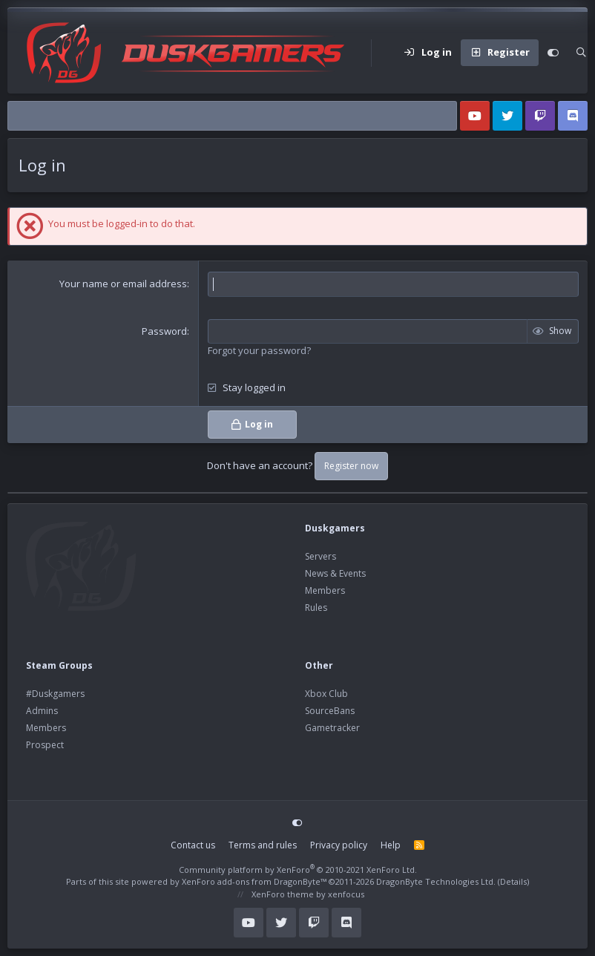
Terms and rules (263, 845)
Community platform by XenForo (298, 869)
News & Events (335, 573)
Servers (320, 556)
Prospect (45, 745)
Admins (42, 710)
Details (513, 881)
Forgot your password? (259, 350)
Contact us (193, 845)
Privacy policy (338, 845)
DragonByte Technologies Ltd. (436, 881)
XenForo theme (283, 894)
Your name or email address (123, 283)
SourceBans (330, 710)
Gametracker (332, 727)
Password (164, 331)
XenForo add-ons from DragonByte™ (254, 881)
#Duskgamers (55, 693)
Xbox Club (326, 693)
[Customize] (553, 52)
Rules (316, 607)
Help (391, 845)
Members (325, 590)
